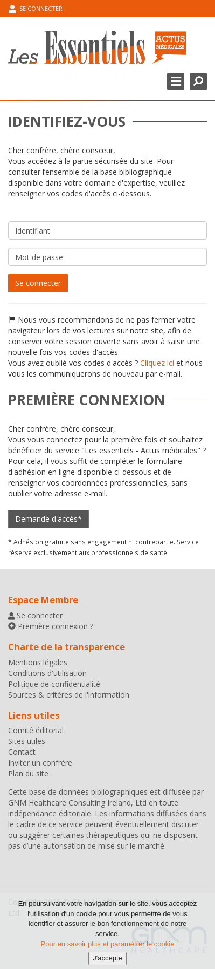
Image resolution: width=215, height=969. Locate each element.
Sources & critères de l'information (68, 695)
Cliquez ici (157, 363)
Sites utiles (26, 741)
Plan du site (28, 773)
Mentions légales (37, 662)
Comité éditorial (36, 730)
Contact (22, 752)
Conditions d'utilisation (47, 673)
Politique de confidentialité (54, 684)
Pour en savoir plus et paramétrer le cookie (108, 948)
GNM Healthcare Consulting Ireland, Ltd (77, 802)
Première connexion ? (54, 626)
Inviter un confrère (40, 763)
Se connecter (36, 8)
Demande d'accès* (48, 519)
